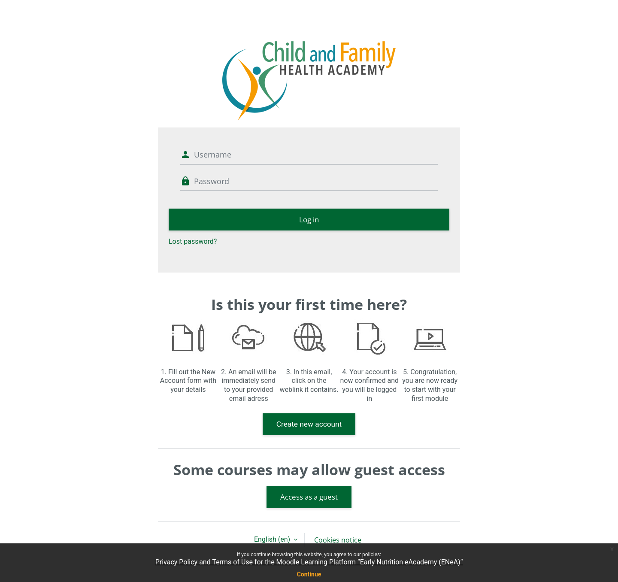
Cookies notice (337, 540)
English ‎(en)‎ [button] (273, 539)
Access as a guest (309, 497)
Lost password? (193, 241)
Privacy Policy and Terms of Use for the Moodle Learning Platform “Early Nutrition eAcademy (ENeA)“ (309, 562)
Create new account (309, 424)
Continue (309, 574)
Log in (309, 219)
